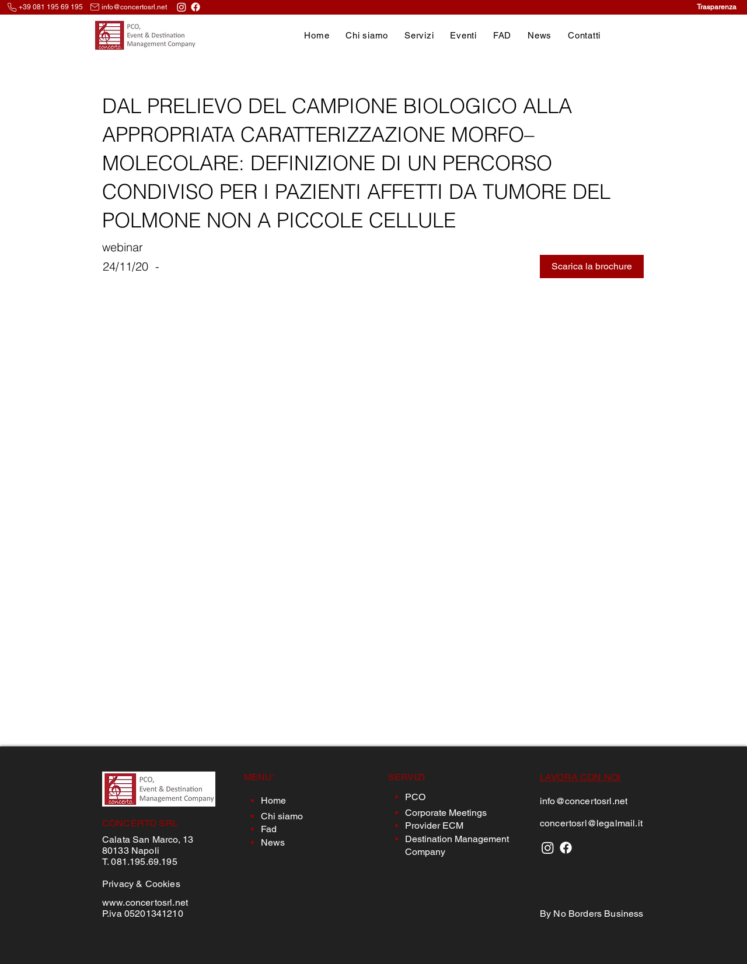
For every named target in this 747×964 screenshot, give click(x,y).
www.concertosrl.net (145, 902)
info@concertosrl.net (134, 7)
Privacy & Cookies (141, 883)
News (273, 842)
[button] (419, 35)
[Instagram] (181, 7)
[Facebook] (195, 7)
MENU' (259, 777)
